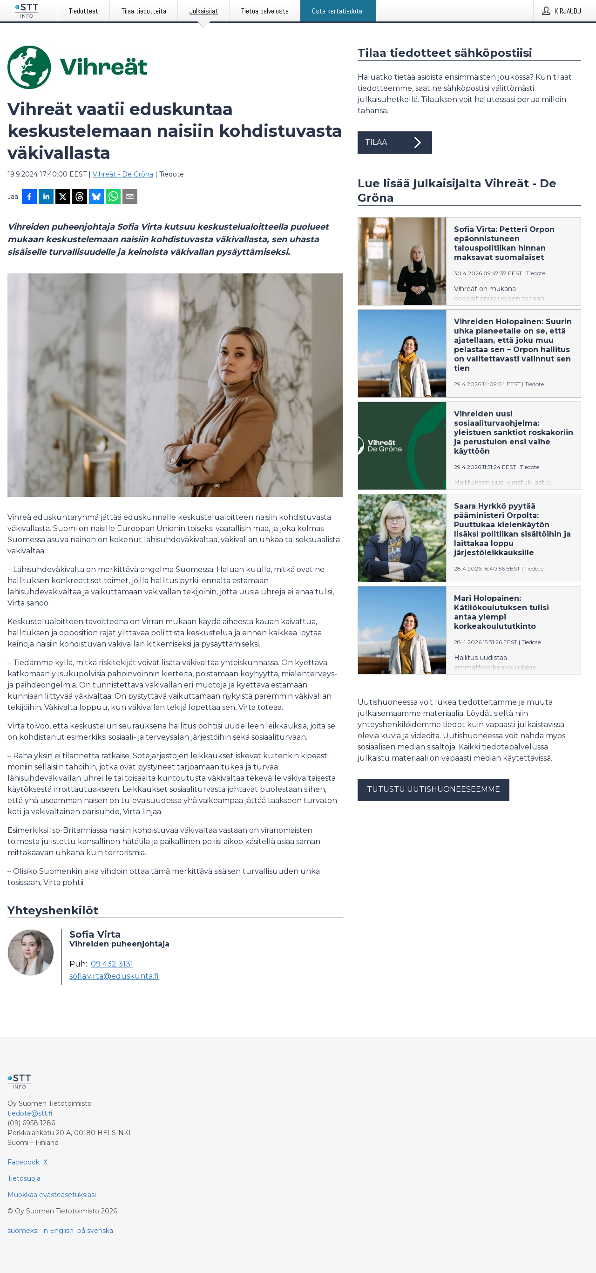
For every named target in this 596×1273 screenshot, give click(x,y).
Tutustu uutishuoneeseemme (433, 789)
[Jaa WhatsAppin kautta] (113, 197)
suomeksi (23, 1230)
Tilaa (395, 143)
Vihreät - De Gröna (123, 174)
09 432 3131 (112, 964)
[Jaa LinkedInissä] (46, 197)
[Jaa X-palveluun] (62, 197)
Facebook (23, 1162)
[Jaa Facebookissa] (29, 197)
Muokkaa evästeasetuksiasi (51, 1195)
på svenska (95, 1230)
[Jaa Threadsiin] (79, 197)
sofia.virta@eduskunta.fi (114, 976)
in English (58, 1230)
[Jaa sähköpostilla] (129, 197)
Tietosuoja (24, 1178)
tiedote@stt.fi (30, 1113)
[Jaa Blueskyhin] (96, 197)
